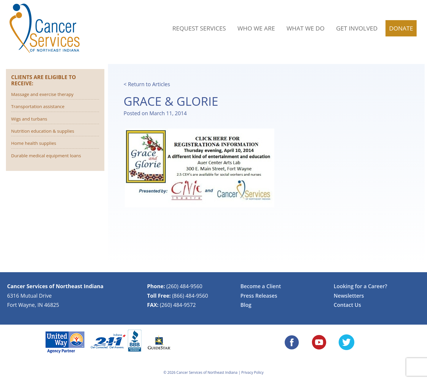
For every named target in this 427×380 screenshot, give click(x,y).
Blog (245, 304)
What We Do (305, 28)
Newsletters (349, 295)
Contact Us (347, 304)
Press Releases (258, 295)
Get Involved (357, 28)
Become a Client (260, 286)
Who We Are (256, 28)
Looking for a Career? (360, 286)
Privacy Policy (252, 372)
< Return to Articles (147, 84)
